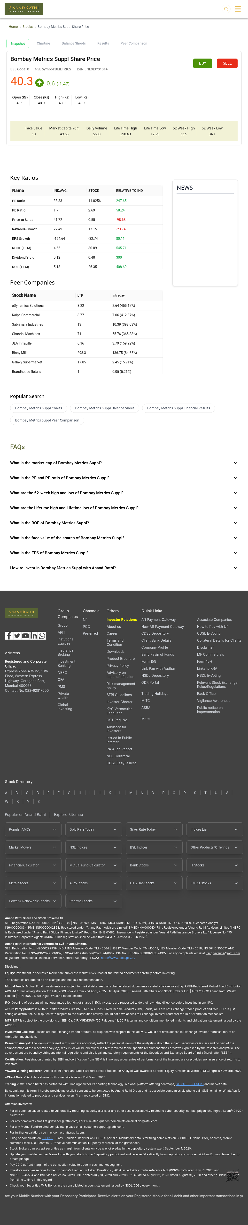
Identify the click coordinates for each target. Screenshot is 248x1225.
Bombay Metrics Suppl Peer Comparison (47, 420)
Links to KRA (207, 668)
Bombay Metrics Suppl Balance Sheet (104, 408)
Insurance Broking (65, 652)
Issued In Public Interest (119, 740)
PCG (86, 626)
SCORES (47, 1138)
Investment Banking (66, 663)
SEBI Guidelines (119, 695)
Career (112, 633)
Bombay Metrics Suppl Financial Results (178, 408)
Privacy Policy (118, 665)
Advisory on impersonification (120, 674)
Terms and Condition (115, 642)
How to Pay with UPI (213, 626)
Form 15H (204, 661)
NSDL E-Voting (209, 675)
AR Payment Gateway (158, 619)
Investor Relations (122, 619)
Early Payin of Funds (157, 654)
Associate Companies (214, 619)
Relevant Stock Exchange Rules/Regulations (217, 684)
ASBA (145, 708)
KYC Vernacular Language (119, 711)
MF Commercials (210, 654)
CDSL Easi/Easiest (121, 763)
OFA (61, 679)
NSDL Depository (155, 675)
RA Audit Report (119, 749)
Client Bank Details (156, 640)
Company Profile (154, 647)
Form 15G (148, 661)
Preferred (90, 633)
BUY (202, 63)
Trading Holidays (154, 693)
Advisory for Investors (116, 729)
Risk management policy (121, 686)
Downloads (115, 651)
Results (103, 43)
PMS (61, 686)
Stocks (28, 27)
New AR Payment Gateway (162, 626)
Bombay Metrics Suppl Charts (38, 408)
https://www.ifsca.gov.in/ (118, 958)
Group (63, 625)
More (145, 719)
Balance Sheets (74, 43)
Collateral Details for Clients (219, 640)
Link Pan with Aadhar (158, 668)
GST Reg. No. (117, 720)
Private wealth (63, 695)
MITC (145, 701)
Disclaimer (205, 647)
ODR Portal (150, 682)
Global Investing (65, 707)
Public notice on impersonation (210, 710)
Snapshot (17, 43)
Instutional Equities (66, 641)
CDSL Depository (155, 633)
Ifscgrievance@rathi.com (223, 953)
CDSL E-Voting (209, 633)
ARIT (61, 632)
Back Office (206, 693)
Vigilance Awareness (213, 701)
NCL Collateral (118, 756)
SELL (227, 63)
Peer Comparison (134, 43)
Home (13, 27)
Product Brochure (121, 658)
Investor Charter (119, 702)
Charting (43, 43)
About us (114, 626)
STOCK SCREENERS (190, 1084)
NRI (85, 619)
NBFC (62, 672)
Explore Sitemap (68, 814)
